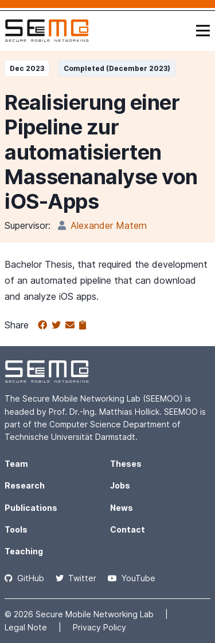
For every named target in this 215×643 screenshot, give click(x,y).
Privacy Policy (99, 627)
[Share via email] (72, 325)
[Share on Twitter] (58, 325)
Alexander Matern (109, 225)
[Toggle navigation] (203, 30)
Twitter (76, 578)
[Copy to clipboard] (82, 325)
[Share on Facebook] (45, 325)
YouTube (131, 578)
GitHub (24, 578)
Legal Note (27, 627)
